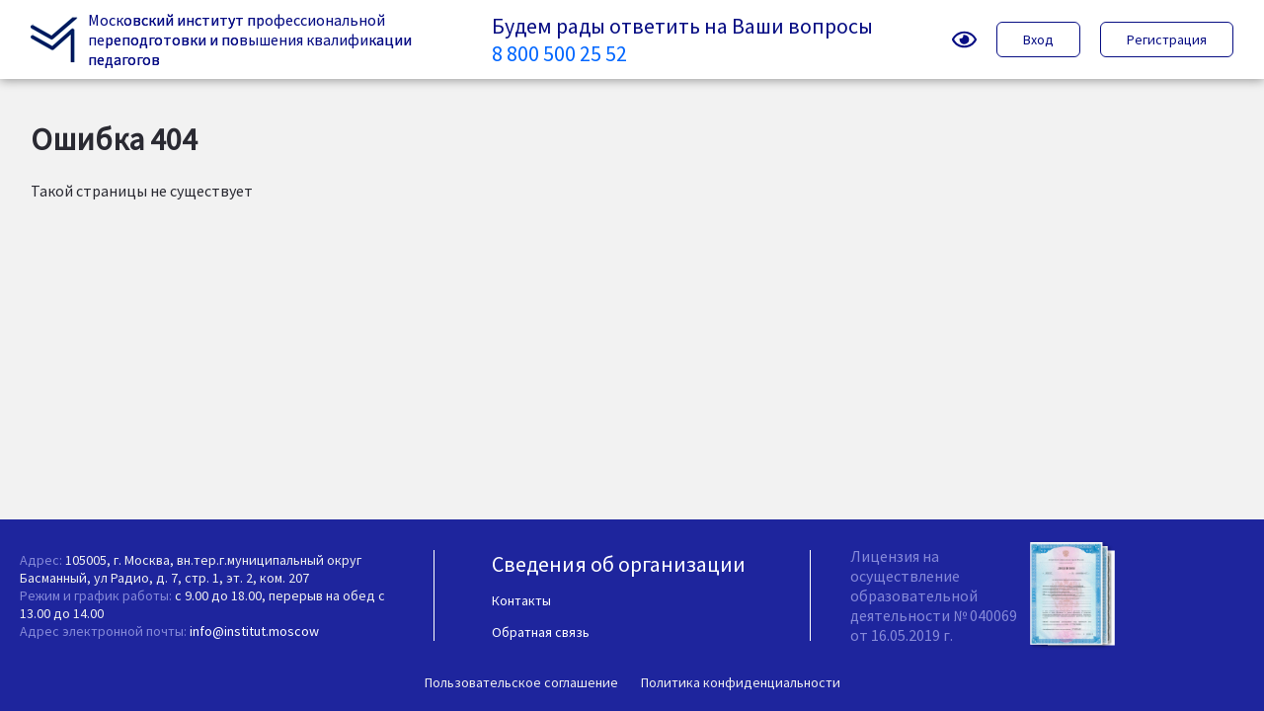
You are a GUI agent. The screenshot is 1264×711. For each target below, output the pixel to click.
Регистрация (1167, 39)
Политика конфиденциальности (740, 682)
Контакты (521, 600)
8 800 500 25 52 (559, 53)
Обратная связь (541, 632)
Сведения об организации (619, 564)
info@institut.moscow (254, 631)
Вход (1038, 39)
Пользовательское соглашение (521, 682)
